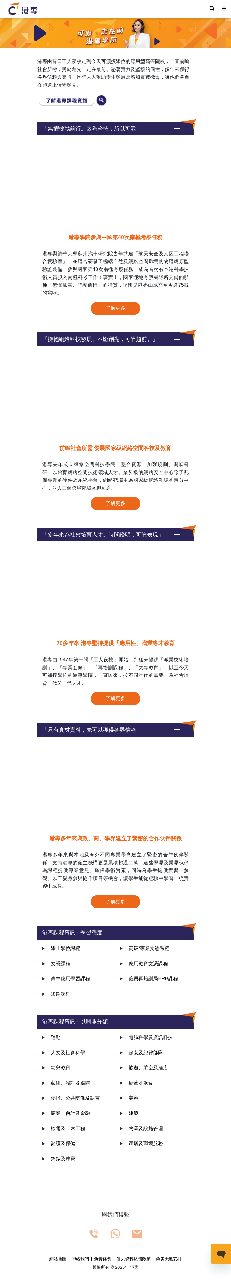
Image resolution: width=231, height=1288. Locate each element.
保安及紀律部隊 (141, 1052)
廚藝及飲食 (136, 1083)
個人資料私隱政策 (133, 1259)
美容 (129, 1098)
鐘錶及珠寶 (58, 1158)
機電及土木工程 (63, 1128)
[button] (115, 128)
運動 (51, 1037)
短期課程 (56, 994)
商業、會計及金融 (66, 1113)
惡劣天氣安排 (169, 1259)
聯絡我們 (80, 1259)
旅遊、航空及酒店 (144, 1067)
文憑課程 (56, 963)
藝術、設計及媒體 (66, 1083)
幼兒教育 (56, 1067)
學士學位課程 (61, 948)
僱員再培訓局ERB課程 (149, 978)
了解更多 (115, 308)
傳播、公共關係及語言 (71, 1098)
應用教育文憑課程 (144, 963)
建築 (129, 1113)
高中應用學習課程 (66, 978)
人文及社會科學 (63, 1052)
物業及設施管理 (141, 1128)
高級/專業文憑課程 (144, 948)
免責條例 (102, 1259)
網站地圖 (57, 1259)
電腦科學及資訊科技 (146, 1037)
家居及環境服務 (141, 1143)
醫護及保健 (58, 1143)
